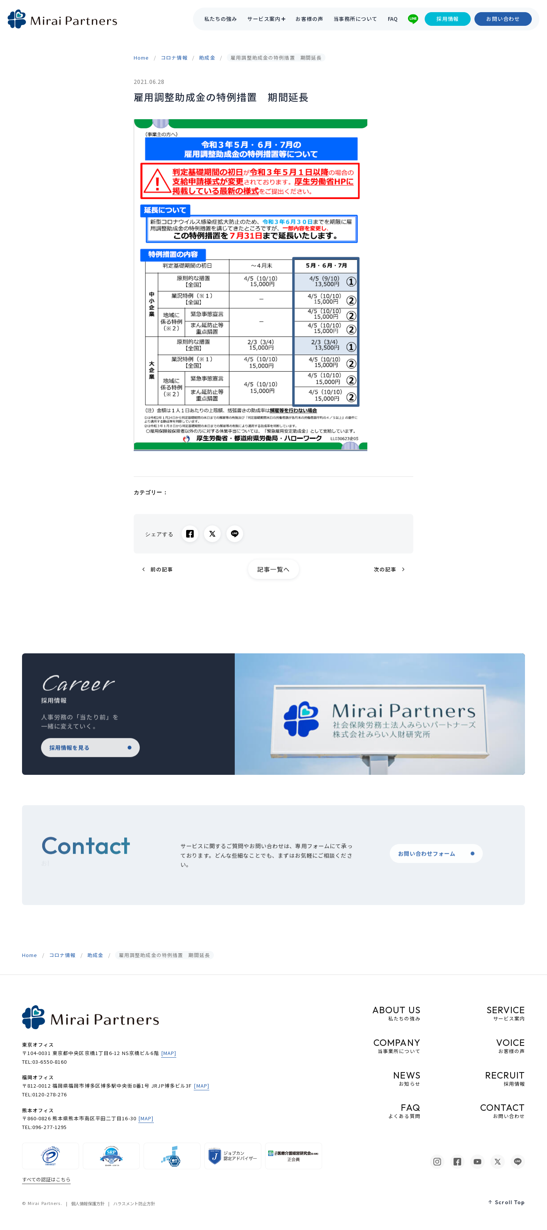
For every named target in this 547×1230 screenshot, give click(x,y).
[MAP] (169, 1053)
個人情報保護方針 (87, 1203)
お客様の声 (309, 19)
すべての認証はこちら (46, 1179)
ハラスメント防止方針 (134, 1203)
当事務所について (356, 19)
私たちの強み (220, 19)
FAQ (393, 19)
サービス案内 (263, 19)
